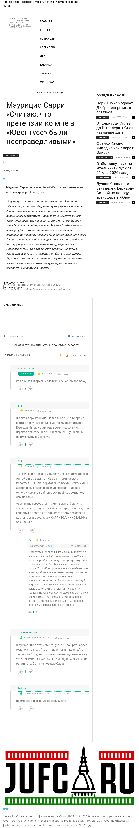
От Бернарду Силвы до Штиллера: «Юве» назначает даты (114, 128)
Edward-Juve (26, 368)
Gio (4, 162)
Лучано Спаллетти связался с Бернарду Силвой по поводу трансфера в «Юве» (115, 191)
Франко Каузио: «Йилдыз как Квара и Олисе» (115, 148)
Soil (20, 461)
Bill (20, 405)
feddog (22, 688)
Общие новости (11, 155)
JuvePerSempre (27, 632)
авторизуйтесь (77, 336)
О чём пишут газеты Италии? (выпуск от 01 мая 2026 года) (114, 168)
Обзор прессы (104, 177)
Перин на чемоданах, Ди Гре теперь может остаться (115, 107)
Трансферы (103, 117)
